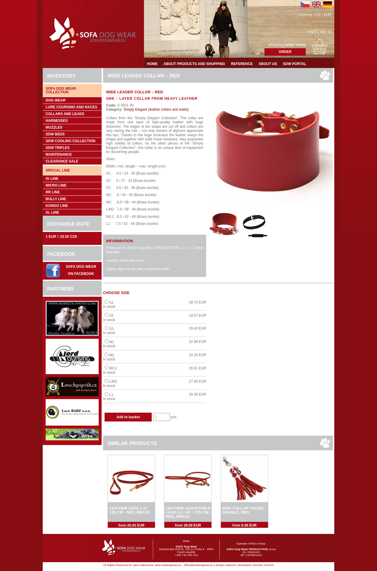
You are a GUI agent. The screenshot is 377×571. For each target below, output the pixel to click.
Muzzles (54, 127)
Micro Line (56, 185)
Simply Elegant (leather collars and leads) (156, 109)
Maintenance (59, 154)
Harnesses (57, 121)
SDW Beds (55, 134)
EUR (327, 15)
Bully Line (56, 199)
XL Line (52, 212)
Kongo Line (57, 206)
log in (313, 31)
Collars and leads (65, 114)
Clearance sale (62, 161)
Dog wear (55, 100)
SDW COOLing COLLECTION (70, 141)
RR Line (53, 192)
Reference (242, 64)
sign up (325, 31)
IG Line (52, 179)
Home (152, 64)
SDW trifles (58, 148)
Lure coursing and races (71, 107)
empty (301, 45)
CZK (317, 15)
